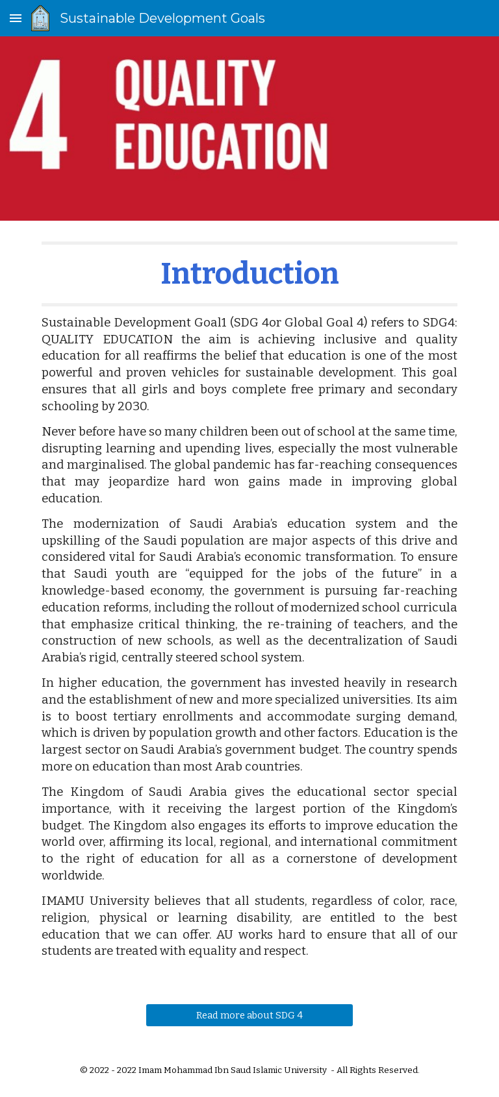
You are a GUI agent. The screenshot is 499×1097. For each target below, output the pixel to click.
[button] (15, 18)
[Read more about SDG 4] (249, 1015)
